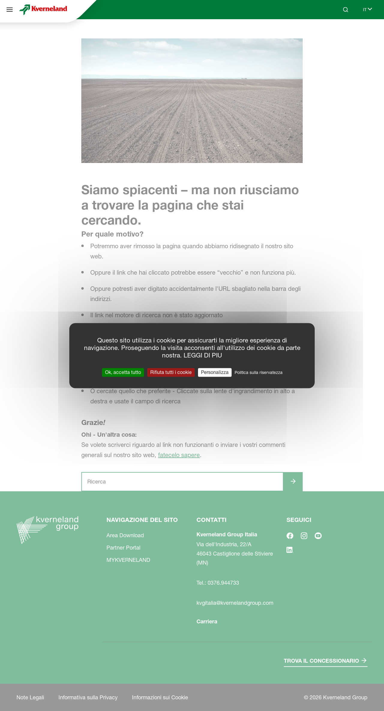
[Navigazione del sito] (9, 9)
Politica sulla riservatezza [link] (259, 372)
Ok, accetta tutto (123, 372)
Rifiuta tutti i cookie (171, 372)
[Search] (345, 9)
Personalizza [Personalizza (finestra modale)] (215, 372)
